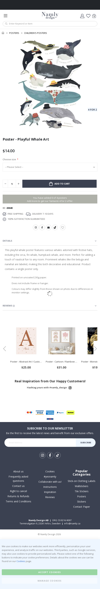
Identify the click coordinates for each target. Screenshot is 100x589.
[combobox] (50, 23)
